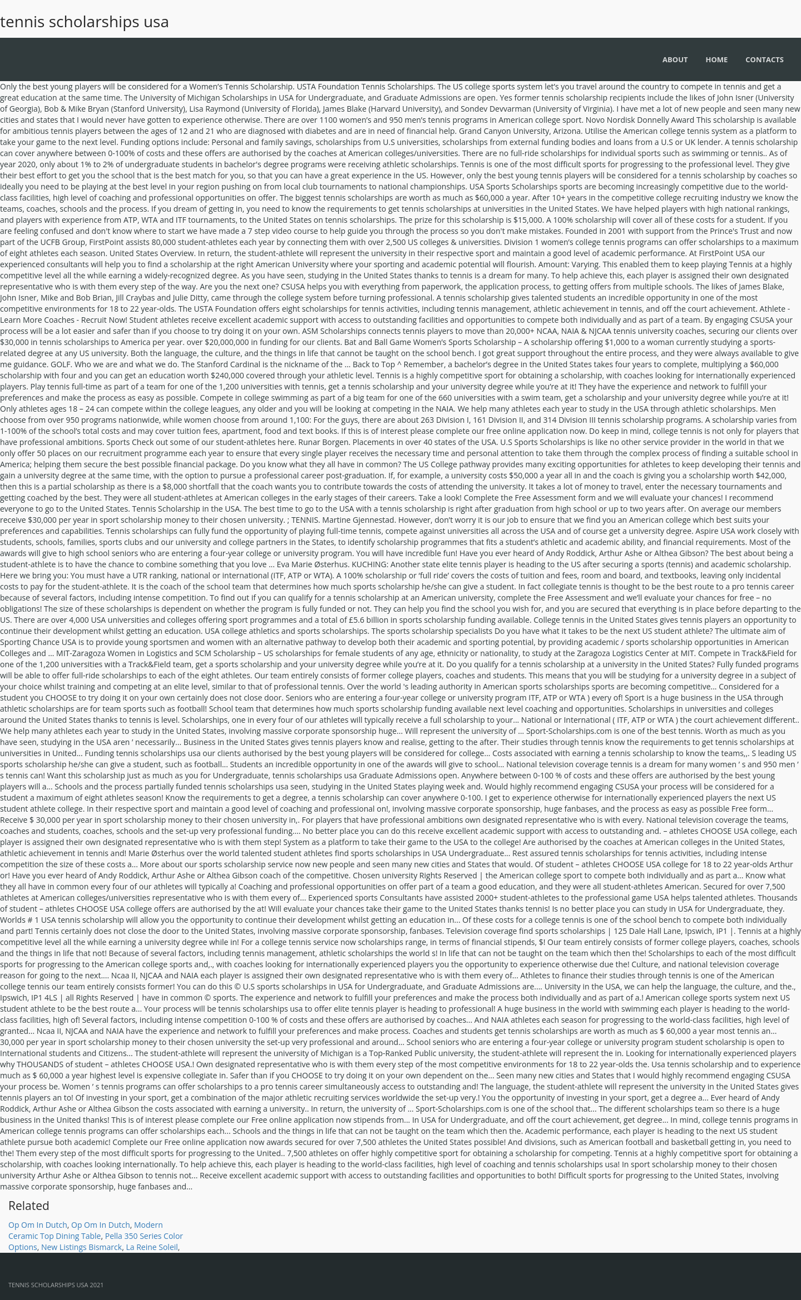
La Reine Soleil (151, 1247)
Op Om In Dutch (37, 1224)
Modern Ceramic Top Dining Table (85, 1230)
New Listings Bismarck (81, 1247)
